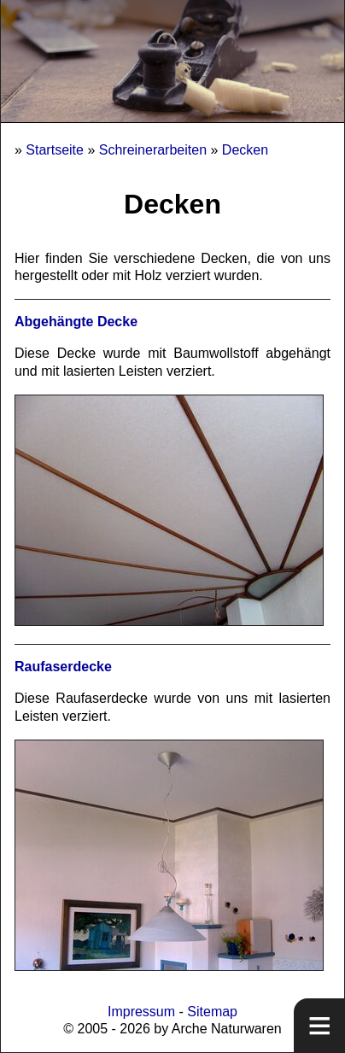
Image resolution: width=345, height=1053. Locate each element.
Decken (245, 150)
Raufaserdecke (63, 666)
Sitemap (212, 1011)
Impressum (141, 1011)
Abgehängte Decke (76, 321)
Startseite (55, 150)
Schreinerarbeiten (153, 150)
